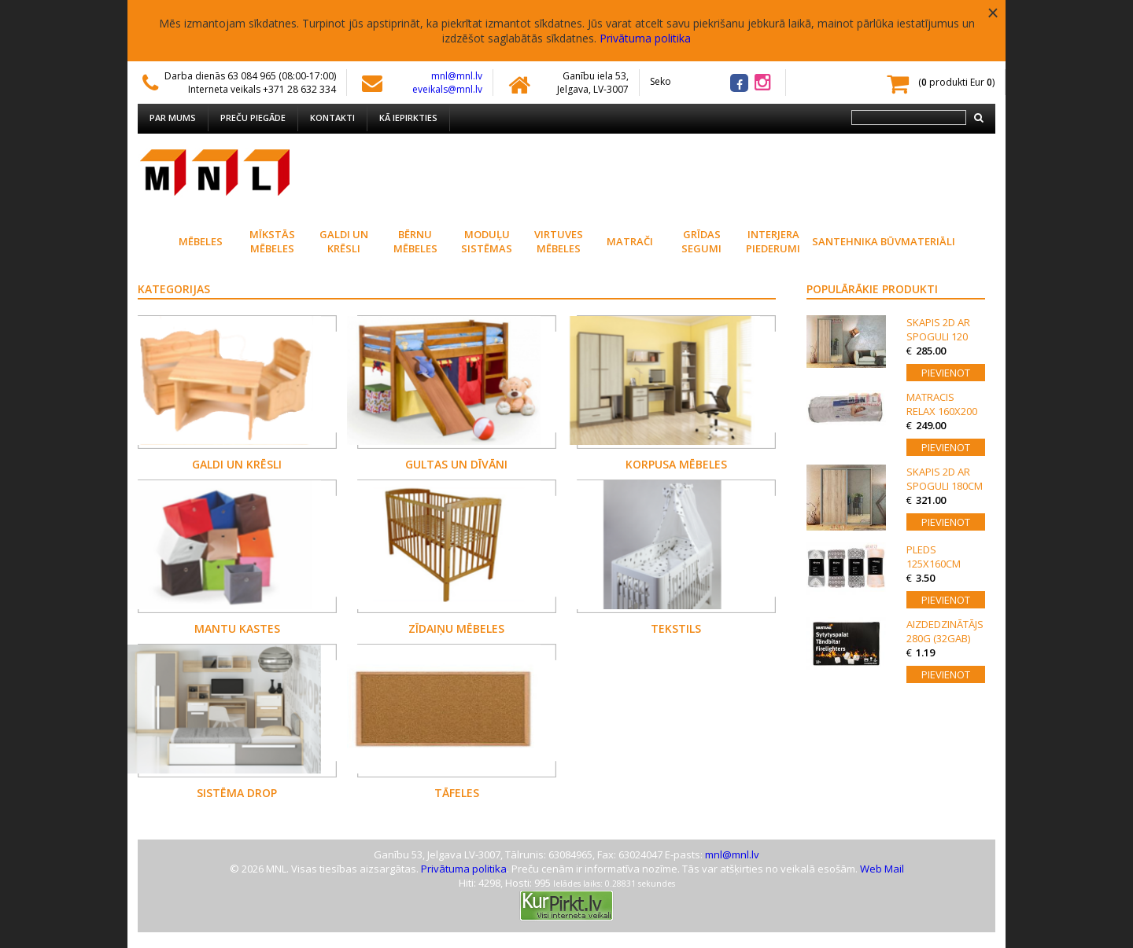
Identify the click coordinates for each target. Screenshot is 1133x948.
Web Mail (882, 869)
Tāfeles (456, 792)
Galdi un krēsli (343, 241)
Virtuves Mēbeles (558, 241)
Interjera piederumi (773, 241)
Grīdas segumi (701, 241)
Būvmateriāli (916, 241)
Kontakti (332, 117)
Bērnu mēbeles (415, 241)
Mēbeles (201, 241)
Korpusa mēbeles (676, 464)
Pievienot (945, 373)
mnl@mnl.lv (456, 76)
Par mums (172, 117)
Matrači (630, 241)
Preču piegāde (253, 117)
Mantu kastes (237, 628)
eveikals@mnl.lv (447, 89)
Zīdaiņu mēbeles (456, 628)
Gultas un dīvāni (456, 464)
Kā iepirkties (408, 117)
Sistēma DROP (237, 792)
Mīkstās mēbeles (272, 241)
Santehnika (845, 241)
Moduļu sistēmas (486, 241)
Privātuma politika (645, 38)
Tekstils (676, 628)
